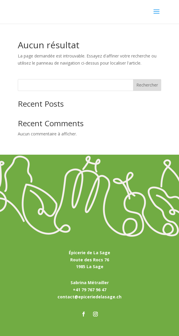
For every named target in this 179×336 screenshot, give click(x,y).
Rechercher (147, 85)
